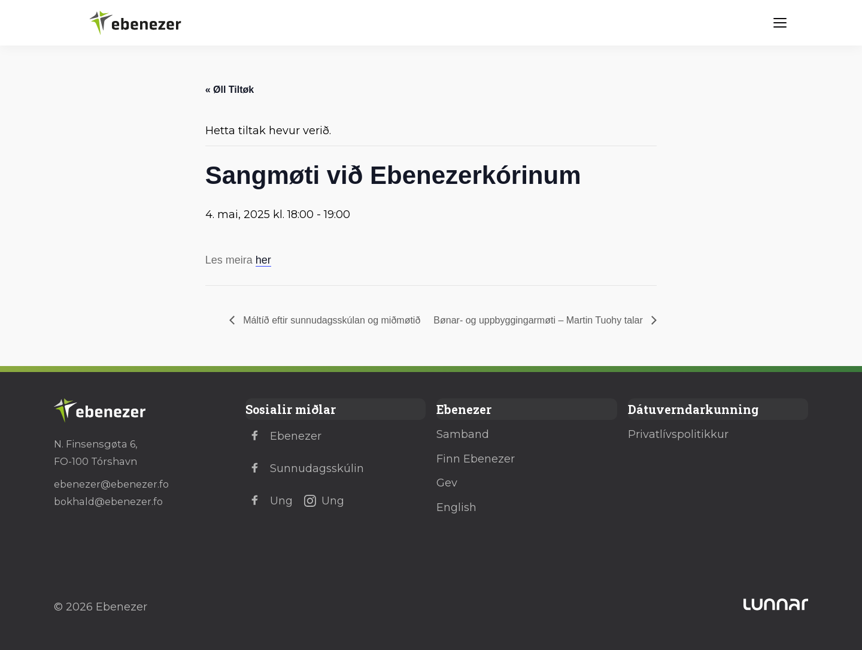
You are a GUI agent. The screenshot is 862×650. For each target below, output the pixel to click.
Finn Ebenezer (475, 458)
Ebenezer (283, 436)
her (263, 260)
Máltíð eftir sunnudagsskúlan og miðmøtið (331, 320)
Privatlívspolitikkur (678, 434)
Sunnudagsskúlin (304, 468)
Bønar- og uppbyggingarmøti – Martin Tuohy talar (539, 320)
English (456, 507)
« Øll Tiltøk (229, 89)
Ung (269, 500)
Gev (446, 482)
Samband (462, 434)
